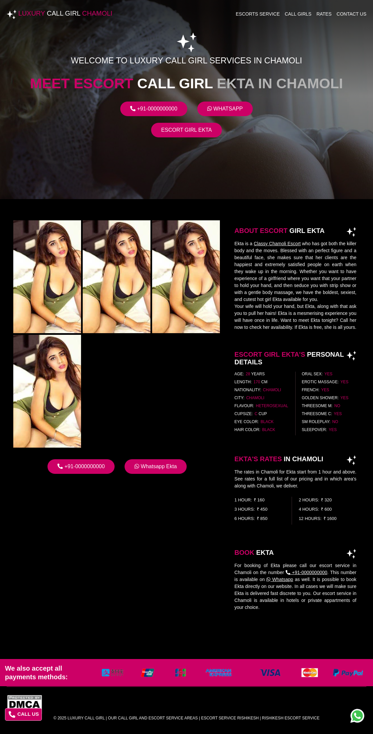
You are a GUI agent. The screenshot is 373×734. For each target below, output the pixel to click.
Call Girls (298, 14)
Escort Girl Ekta (186, 130)
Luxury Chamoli (65, 13)
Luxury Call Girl (86, 718)
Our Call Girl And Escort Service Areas (153, 718)
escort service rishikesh (229, 718)
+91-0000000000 (153, 108)
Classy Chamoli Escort (277, 243)
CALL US (24, 714)
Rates (324, 14)
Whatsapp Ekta (156, 466)
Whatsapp (225, 108)
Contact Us (351, 14)
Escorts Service (258, 14)
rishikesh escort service (291, 718)
